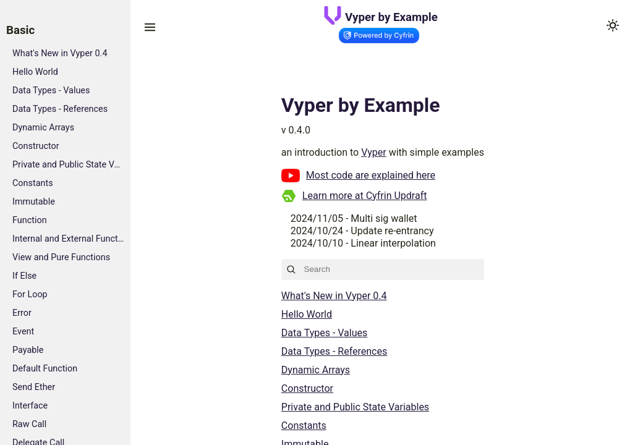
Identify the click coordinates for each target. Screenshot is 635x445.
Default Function (44, 368)
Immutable (33, 202)
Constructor (35, 146)
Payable (27, 350)
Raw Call (29, 424)
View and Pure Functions (61, 257)
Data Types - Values (51, 90)
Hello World (35, 72)
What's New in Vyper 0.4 (60, 53)
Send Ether (33, 387)
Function (29, 220)
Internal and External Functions (68, 239)
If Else (24, 276)
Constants (32, 183)
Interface (30, 405)
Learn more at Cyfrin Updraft (364, 195)
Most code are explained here (370, 175)
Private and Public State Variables (68, 164)
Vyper (373, 152)
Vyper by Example (391, 17)
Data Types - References (60, 109)
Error (22, 313)
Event (23, 331)
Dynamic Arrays (43, 127)
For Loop (30, 294)
